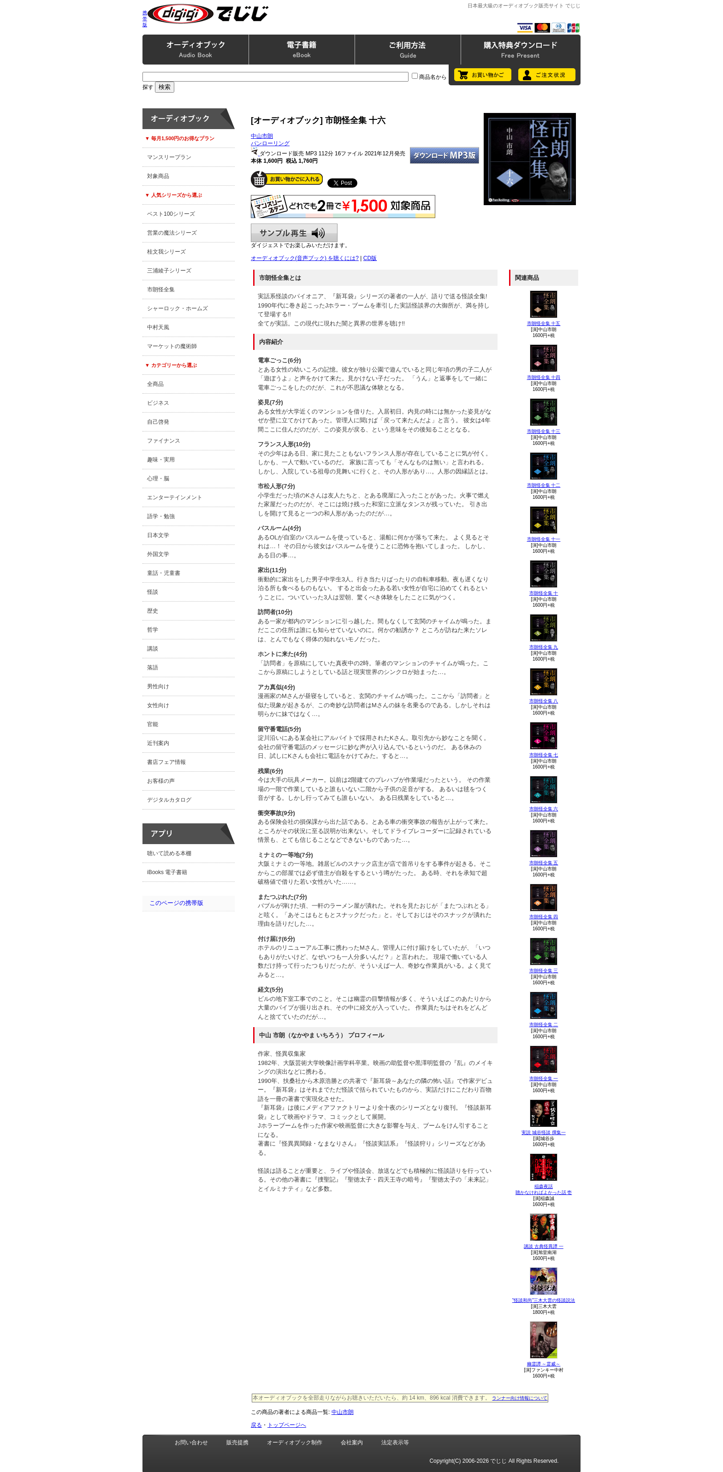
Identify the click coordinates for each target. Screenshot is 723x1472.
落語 (152, 667)
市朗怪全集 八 (543, 700)
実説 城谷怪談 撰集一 (544, 1132)
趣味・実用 (161, 459)
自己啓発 (158, 422)
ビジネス (158, 403)
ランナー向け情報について (519, 1398)
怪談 (152, 592)
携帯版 (144, 18)
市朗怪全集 (161, 289)
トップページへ (286, 1425)
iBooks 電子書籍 (167, 872)
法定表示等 (395, 1442)
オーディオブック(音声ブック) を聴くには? (305, 258)
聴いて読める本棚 (169, 853)
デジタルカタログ (169, 800)
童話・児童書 (163, 573)
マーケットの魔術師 (172, 346)
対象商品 (158, 176)
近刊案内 (158, 743)
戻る (256, 1425)
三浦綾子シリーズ (169, 270)
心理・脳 (158, 478)
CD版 (370, 258)
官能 (152, 724)
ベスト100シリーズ (171, 214)
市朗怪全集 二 (543, 1024)
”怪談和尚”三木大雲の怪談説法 (543, 1300)
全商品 (155, 384)
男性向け (158, 686)
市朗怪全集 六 (543, 808)
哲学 (152, 630)
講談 (152, 648)
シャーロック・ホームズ (177, 308)
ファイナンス (163, 440)
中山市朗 (262, 136)
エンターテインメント (174, 497)
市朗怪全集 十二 (544, 485)
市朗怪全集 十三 (544, 431)
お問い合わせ (191, 1442)
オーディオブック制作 (294, 1442)
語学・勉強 (161, 516)
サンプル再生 (294, 233)
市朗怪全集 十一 (544, 539)
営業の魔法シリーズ (172, 233)
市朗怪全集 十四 (544, 377)
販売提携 (237, 1442)
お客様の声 (161, 781)
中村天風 (158, 327)
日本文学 (158, 535)
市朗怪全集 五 (543, 862)
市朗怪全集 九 (543, 647)
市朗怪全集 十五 (544, 323)
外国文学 (158, 554)
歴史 (152, 611)
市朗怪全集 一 (543, 1078)
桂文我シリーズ (166, 251)
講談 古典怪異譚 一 (543, 1246)
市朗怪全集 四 (543, 916)
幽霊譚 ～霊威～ (544, 1363)
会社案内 (352, 1442)
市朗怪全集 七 (543, 754)
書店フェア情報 (166, 762)
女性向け (158, 705)
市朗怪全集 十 (543, 593)
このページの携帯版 (176, 902)
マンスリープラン (169, 157)
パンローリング (270, 143)
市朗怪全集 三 (543, 970)
